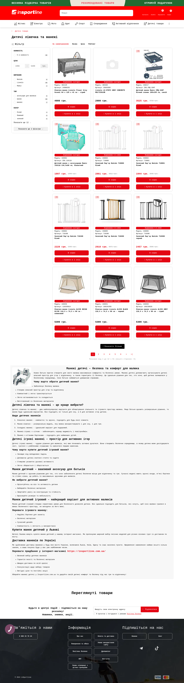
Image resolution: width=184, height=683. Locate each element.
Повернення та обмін (80, 644)
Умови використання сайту (106, 644)
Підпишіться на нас (142, 628)
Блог (160, 636)
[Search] (96, 13)
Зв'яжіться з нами (33, 628)
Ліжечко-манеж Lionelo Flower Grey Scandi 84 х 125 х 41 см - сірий (71, 91)
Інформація (79, 628)
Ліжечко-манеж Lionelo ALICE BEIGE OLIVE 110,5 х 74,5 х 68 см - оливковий (71, 311)
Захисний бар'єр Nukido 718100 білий (69, 237)
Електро (36, 23)
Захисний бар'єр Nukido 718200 (109, 236)
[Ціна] (19, 66)
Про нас (80, 636)
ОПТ (80, 659)
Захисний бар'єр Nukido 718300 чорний (150, 237)
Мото (52, 23)
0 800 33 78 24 (25, 636)
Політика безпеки (80, 651)
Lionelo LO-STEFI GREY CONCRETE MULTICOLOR (110, 91)
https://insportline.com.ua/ (86, 551)
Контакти (106, 659)
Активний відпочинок (125, 23)
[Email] (117, 609)
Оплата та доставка (106, 636)
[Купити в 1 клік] (72, 113)
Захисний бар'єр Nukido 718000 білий (109, 164)
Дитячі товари (154, 23)
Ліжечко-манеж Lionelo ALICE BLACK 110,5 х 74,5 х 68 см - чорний (111, 310)
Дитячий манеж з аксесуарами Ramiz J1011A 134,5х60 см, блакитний (71, 164)
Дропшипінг (105, 651)
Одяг (65, 23)
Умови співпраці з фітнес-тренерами (80, 666)
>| (132, 354)
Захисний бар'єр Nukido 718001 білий (150, 164)
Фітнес (19, 23)
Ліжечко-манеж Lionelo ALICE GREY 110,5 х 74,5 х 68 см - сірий (152, 310)
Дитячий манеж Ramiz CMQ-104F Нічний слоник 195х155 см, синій (151, 91)
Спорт (80, 23)
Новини (134, 636)
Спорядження (98, 23)
